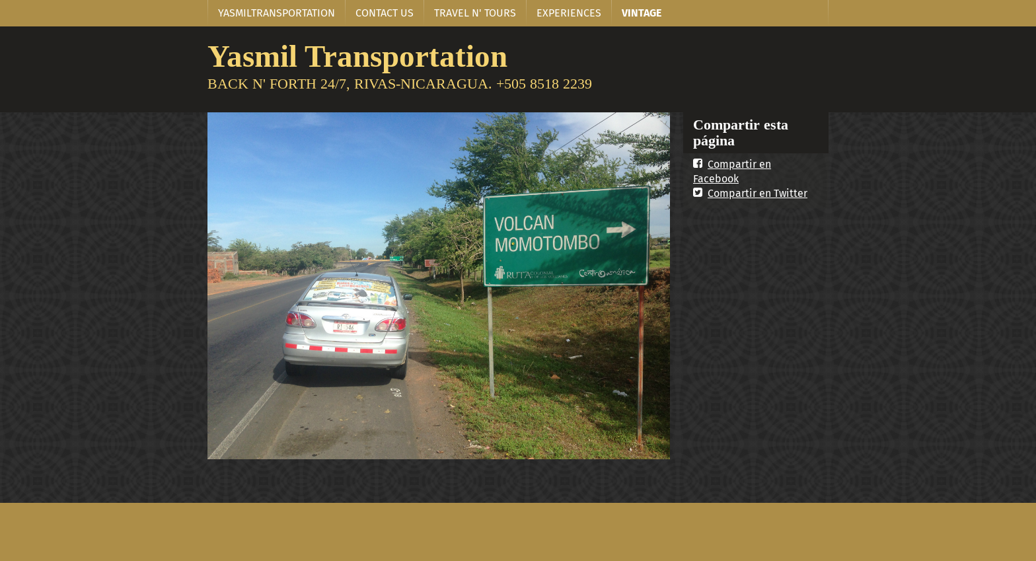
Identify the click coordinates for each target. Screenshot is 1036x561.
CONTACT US (384, 13)
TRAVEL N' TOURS (475, 13)
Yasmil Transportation (357, 55)
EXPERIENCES (568, 13)
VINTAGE (641, 13)
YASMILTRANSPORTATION (276, 13)
